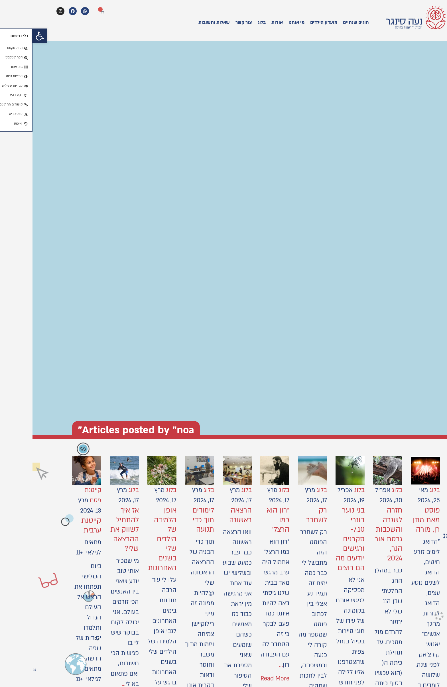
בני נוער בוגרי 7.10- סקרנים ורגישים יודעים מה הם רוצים (317, 539)
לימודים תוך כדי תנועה (171, 520)
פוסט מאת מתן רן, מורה (393, 520)
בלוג (229, 22)
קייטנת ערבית (59, 525)
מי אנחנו (264, 22)
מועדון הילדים (291, 22)
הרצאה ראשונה (208, 515)
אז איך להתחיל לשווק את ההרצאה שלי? (92, 529)
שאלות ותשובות (181, 22)
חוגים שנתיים (323, 22)
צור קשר (211, 22)
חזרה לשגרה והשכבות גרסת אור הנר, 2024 (356, 534)
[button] (7, 36)
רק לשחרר (284, 515)
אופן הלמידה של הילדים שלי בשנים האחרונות (129, 539)
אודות (244, 22)
